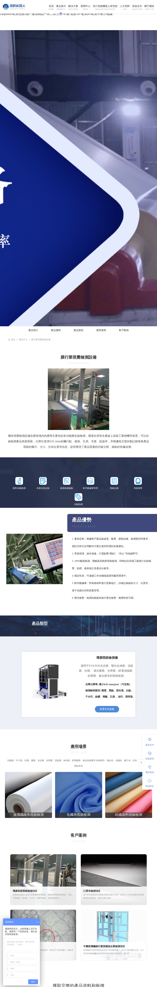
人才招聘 (125, 6)
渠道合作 (137, 6)
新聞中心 (85, 6)
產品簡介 (33, 330)
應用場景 (101, 330)
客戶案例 (124, 330)
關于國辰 (149, 6)
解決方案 (73, 6)
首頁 (51, 6)
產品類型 (78, 330)
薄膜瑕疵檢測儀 (107, 657)
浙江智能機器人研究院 (105, 6)
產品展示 (61, 6)
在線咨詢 (149, 755)
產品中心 (23, 339)
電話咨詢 (149, 769)
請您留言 (149, 783)
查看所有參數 (107, 709)
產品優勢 (56, 330)
